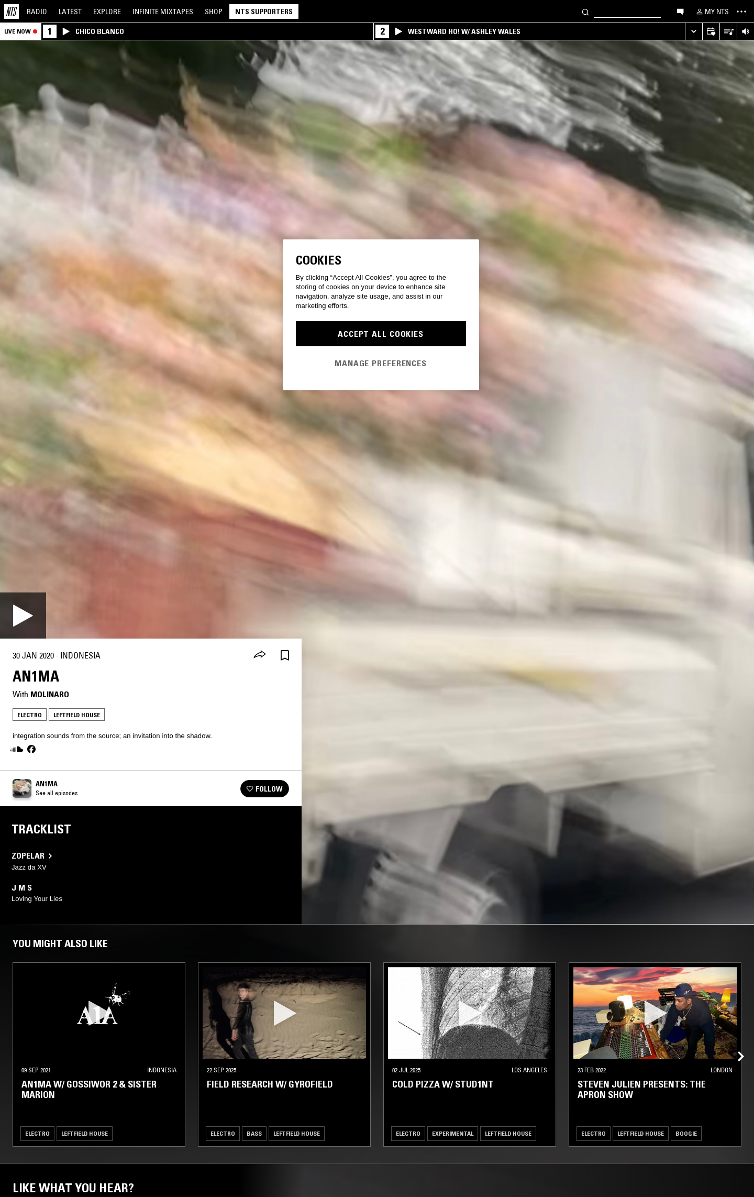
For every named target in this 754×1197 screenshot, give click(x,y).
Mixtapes (162, 11)
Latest (70, 11)
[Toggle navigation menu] (741, 11)
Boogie (686, 1133)
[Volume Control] (745, 31)
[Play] (23, 615)
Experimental (452, 1133)
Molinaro (49, 694)
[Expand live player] (693, 31)
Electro (29, 715)
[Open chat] (680, 11)
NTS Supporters (264, 11)
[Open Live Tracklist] (728, 31)
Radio (37, 11)
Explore (107, 11)
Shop (214, 11)
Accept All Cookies (381, 333)
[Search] (585, 11)
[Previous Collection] (734, 1044)
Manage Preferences (381, 363)
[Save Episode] (284, 655)
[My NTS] (711, 11)
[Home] (11, 11)
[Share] (259, 655)
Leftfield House (76, 715)
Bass (254, 1133)
